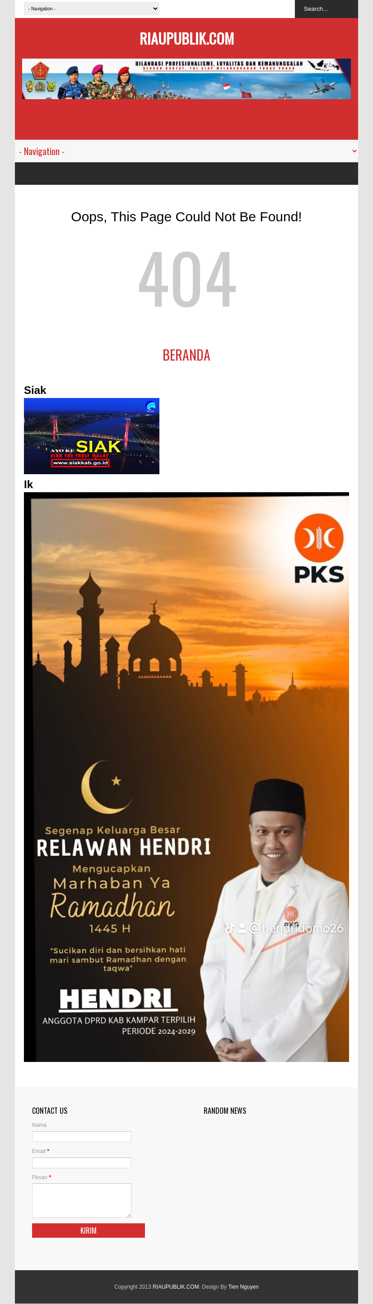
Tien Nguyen (243, 1287)
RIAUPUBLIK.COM (187, 38)
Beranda (186, 354)
